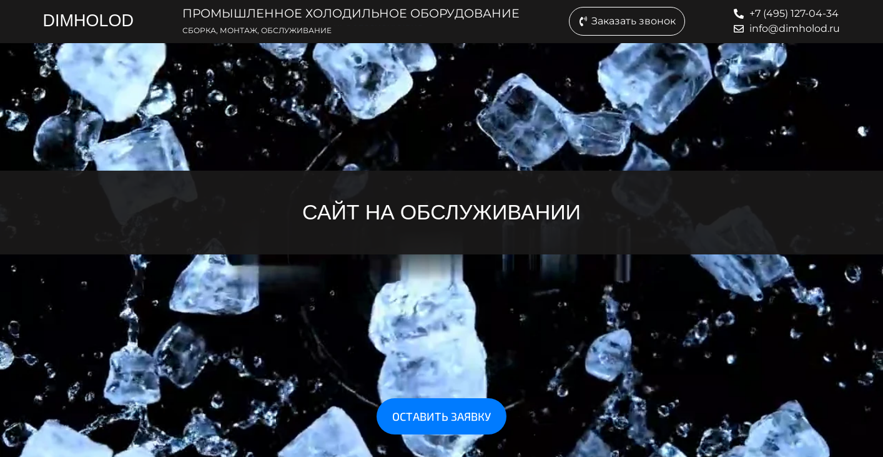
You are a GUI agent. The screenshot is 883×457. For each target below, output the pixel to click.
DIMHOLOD (88, 20)
